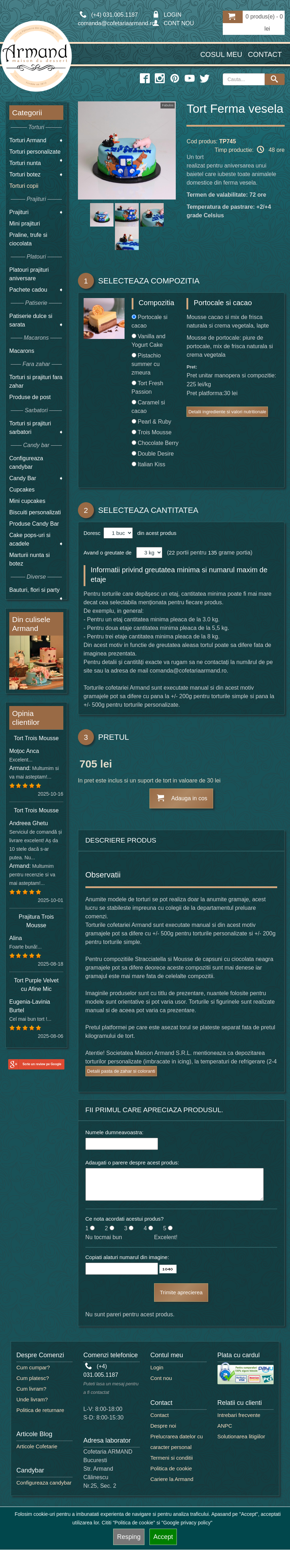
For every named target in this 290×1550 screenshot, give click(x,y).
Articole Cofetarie (36, 1446)
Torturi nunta (25, 163)
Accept (163, 1536)
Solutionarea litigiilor (241, 1436)
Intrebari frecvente (238, 1415)
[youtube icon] (189, 78)
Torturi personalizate (34, 152)
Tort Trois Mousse (36, 738)
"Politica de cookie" (134, 1522)
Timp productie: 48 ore (250, 149)
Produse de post (30, 397)
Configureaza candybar (44, 1483)
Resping (129, 1536)
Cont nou (161, 1378)
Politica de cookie (171, 1468)
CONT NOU (173, 23)
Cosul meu (221, 54)
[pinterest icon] (174, 78)
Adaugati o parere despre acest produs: (132, 1162)
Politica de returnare (40, 1410)
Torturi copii (23, 186)
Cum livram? (31, 1389)
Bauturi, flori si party (34, 590)
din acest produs (155, 533)
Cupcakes (22, 490)
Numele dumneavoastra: (114, 1132)
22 (172, 553)
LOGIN (166, 15)
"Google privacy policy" (187, 1522)
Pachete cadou (28, 290)
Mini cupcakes (27, 501)
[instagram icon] (159, 78)
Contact (265, 54)
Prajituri (18, 212)
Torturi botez (25, 174)
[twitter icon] (204, 78)
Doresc (93, 533)
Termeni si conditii (172, 1458)
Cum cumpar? (33, 1367)
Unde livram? (32, 1399)
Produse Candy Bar (34, 524)
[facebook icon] (144, 78)
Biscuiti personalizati (35, 512)
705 (88, 765)
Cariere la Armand (172, 1479)
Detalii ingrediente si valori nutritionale (227, 411)
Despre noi (163, 1426)
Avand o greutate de (108, 553)
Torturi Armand (27, 140)
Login (157, 1367)
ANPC (224, 1426)
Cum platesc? (32, 1378)
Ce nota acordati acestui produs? (124, 1219)
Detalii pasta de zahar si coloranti (121, 1071)
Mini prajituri (24, 224)
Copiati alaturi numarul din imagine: (127, 1257)
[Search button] (275, 79)
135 (212, 553)
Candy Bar (22, 478)
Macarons (21, 351)
